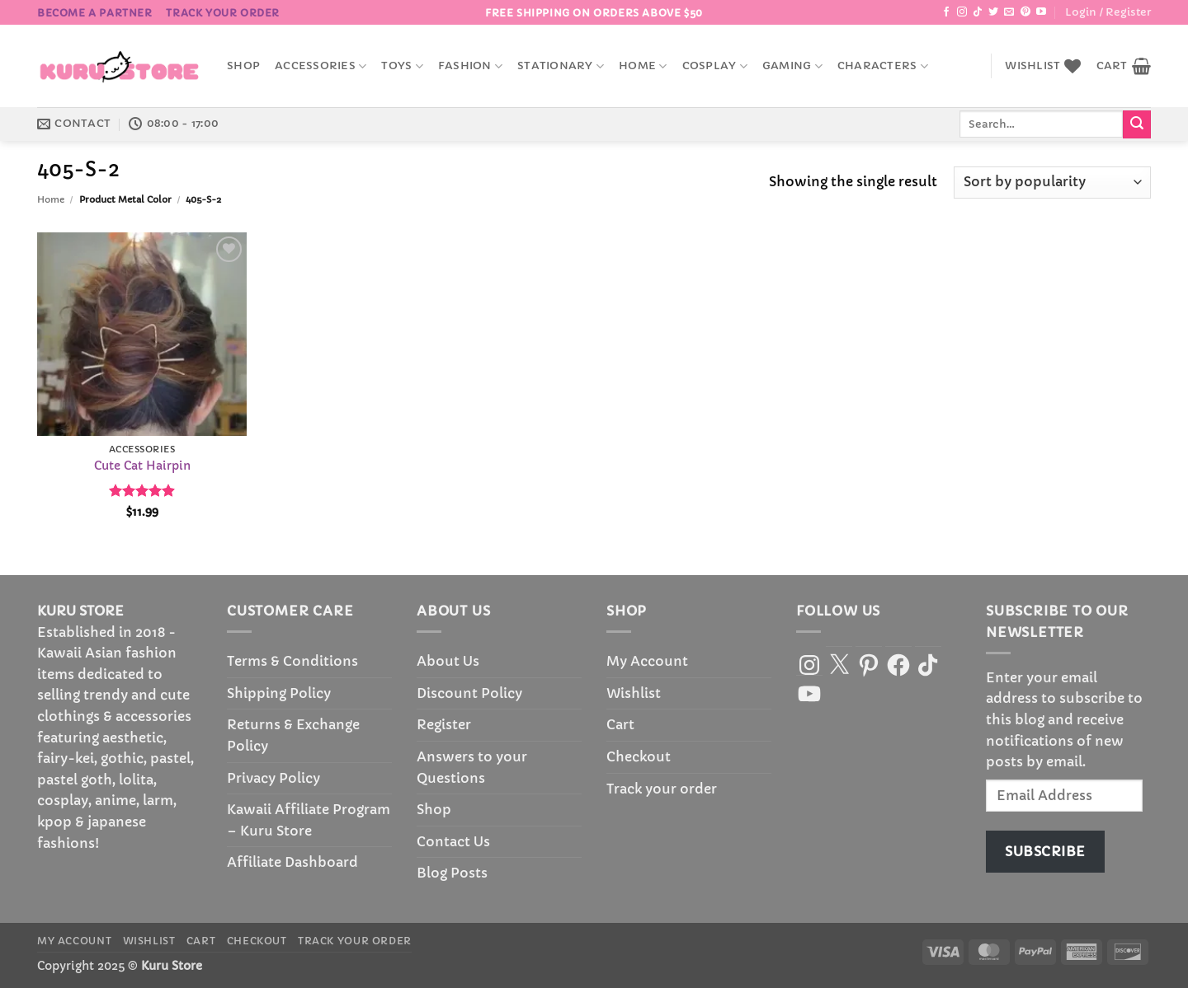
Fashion (470, 66)
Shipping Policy (279, 693)
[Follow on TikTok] (978, 12)
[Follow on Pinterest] (1025, 12)
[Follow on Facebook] (946, 12)
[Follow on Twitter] (993, 12)
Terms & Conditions (292, 661)
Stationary (560, 66)
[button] (1108, 12)
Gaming (792, 66)
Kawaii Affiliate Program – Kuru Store (308, 820)
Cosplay (714, 66)
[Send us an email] (1009, 12)
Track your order (223, 13)
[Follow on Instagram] (962, 12)
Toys (401, 66)
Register (444, 724)
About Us (448, 661)
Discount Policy (469, 693)
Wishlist (633, 693)
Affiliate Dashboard (292, 862)
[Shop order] (1052, 182)
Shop (243, 66)
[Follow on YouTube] (1041, 12)
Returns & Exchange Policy (293, 735)
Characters (882, 66)
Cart (620, 724)
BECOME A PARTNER (95, 13)
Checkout (638, 756)
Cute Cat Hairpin (142, 465)
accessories (320, 66)
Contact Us (453, 841)
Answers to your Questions (472, 767)
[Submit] (1137, 124)
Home (643, 66)
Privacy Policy (273, 778)
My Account (647, 661)
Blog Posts (452, 872)
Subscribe (1045, 851)
